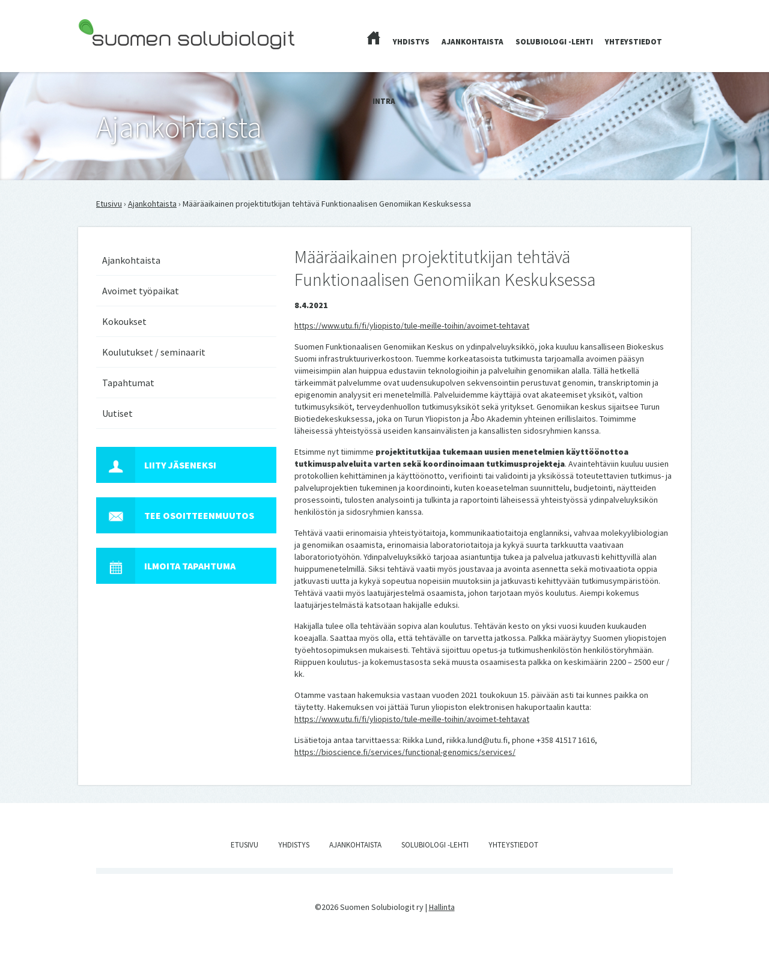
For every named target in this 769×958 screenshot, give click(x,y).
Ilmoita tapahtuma (166, 566)
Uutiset (117, 413)
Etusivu (109, 203)
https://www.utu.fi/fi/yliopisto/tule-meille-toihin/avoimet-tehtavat (411, 325)
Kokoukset (124, 321)
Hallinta (442, 907)
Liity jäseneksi (156, 465)
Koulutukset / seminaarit (153, 352)
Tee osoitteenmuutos (175, 515)
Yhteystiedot (633, 42)
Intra (383, 101)
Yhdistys (411, 42)
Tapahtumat (128, 383)
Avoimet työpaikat (140, 291)
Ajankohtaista (472, 42)
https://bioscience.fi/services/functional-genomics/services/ (404, 752)
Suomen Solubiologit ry (120, 57)
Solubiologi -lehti (554, 42)
